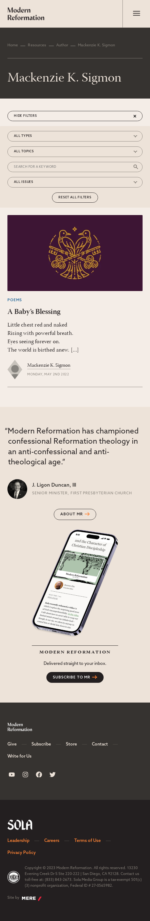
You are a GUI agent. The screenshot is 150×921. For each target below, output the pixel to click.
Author (62, 45)
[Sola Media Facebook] (39, 774)
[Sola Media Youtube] (11, 774)
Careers (51, 841)
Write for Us (19, 756)
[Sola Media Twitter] (52, 774)
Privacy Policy (21, 853)
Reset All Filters (75, 197)
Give (12, 744)
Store (71, 744)
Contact (100, 744)
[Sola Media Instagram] (25, 774)
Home (12, 45)
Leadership (18, 841)
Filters (30, 116)
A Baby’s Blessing (33, 312)
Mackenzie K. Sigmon (49, 365)
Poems (14, 300)
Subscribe (41, 744)
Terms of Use (87, 841)
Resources (37, 45)
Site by (24, 898)
